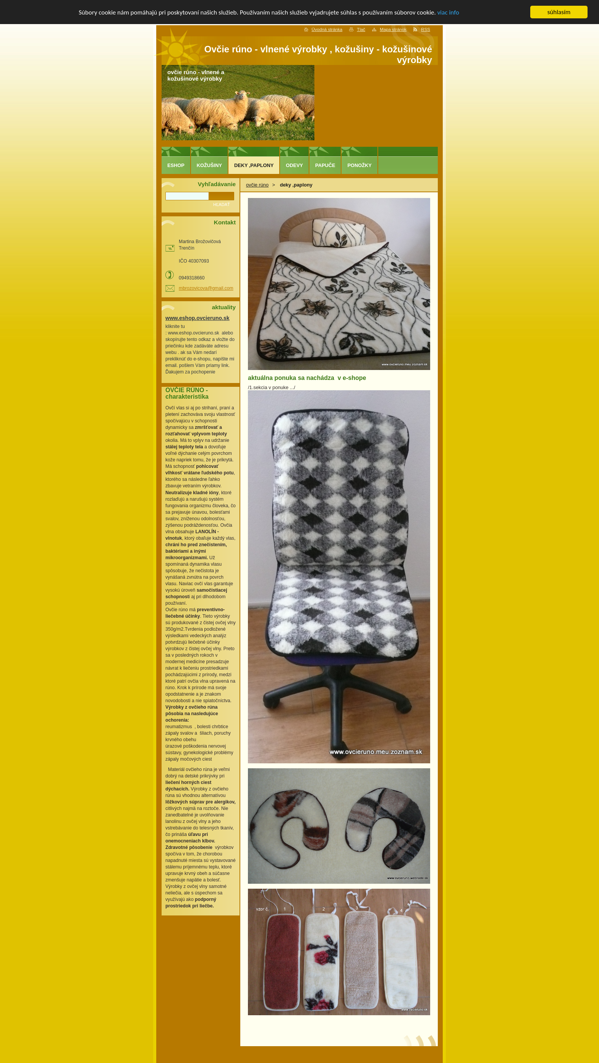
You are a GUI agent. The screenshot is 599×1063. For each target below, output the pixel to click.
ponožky (359, 165)
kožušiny (209, 165)
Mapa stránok (393, 29)
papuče (325, 165)
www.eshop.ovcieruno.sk (197, 318)
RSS (425, 29)
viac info (448, 12)
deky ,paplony (254, 165)
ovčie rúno (257, 185)
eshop (176, 165)
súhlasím (559, 12)
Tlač (361, 29)
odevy (294, 165)
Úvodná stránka (327, 29)
